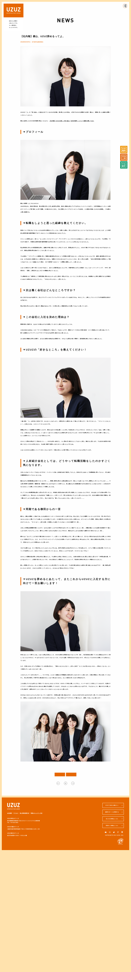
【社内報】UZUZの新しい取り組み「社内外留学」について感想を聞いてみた (71, 121)
